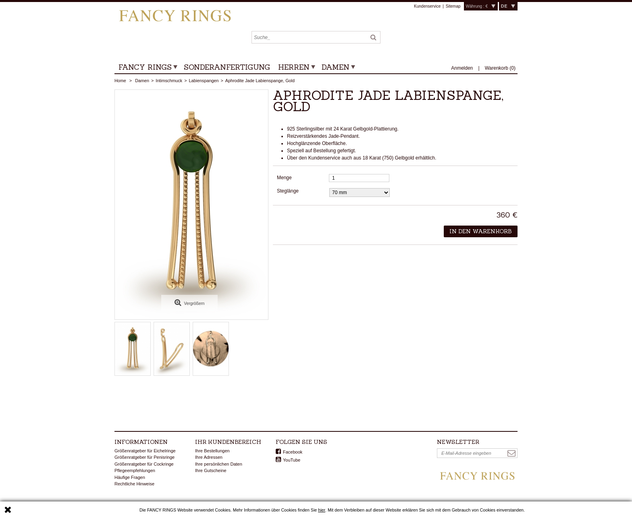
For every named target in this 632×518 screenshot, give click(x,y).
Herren (294, 67)
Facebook (292, 452)
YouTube (291, 460)
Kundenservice (427, 6)
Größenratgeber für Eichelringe (145, 450)
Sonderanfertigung (227, 67)
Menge (284, 177)
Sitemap (453, 6)
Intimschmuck (169, 80)
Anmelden (462, 68)
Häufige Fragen (129, 477)
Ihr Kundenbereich (228, 441)
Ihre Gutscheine (211, 470)
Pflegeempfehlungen (134, 470)
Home (120, 80)
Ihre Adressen (208, 457)
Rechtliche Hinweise (134, 483)
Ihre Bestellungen (212, 450)
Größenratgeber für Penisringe (144, 457)
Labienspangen (204, 80)
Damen (335, 67)
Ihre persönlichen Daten (218, 464)
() (500, 68)
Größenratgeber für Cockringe (144, 464)
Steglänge (288, 191)
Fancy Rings (145, 67)
